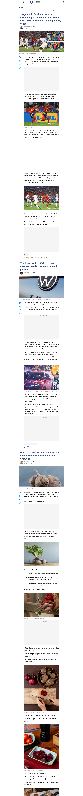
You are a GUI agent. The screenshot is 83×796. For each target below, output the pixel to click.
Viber (33, 224)
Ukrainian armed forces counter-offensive (38, 10)
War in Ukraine (22, 10)
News (34, 26)
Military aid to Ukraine (55, 10)
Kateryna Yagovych (28, 461)
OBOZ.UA (26, 224)
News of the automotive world (30, 444)
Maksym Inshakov (28, 26)
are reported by (36, 349)
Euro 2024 (26, 254)
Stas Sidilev (26, 272)
